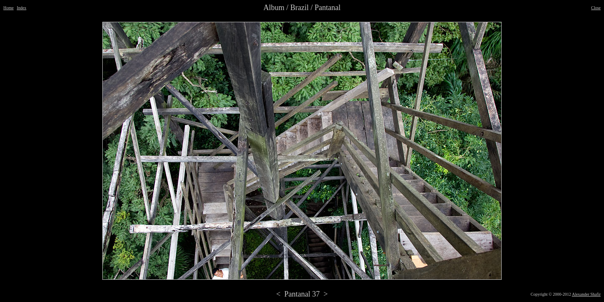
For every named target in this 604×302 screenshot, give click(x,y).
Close (596, 7)
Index (21, 7)
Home (8, 7)
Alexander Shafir (586, 294)
